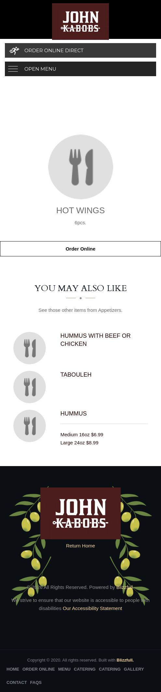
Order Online (81, 249)
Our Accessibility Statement (91, 608)
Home (13, 669)
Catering (85, 669)
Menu (64, 669)
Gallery (134, 669)
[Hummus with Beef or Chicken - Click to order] (31, 348)
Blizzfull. (125, 660)
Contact (17, 682)
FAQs (36, 682)
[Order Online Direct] (80, 50)
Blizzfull (124, 587)
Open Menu (40, 69)
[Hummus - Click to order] (31, 426)
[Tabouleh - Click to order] (31, 387)
